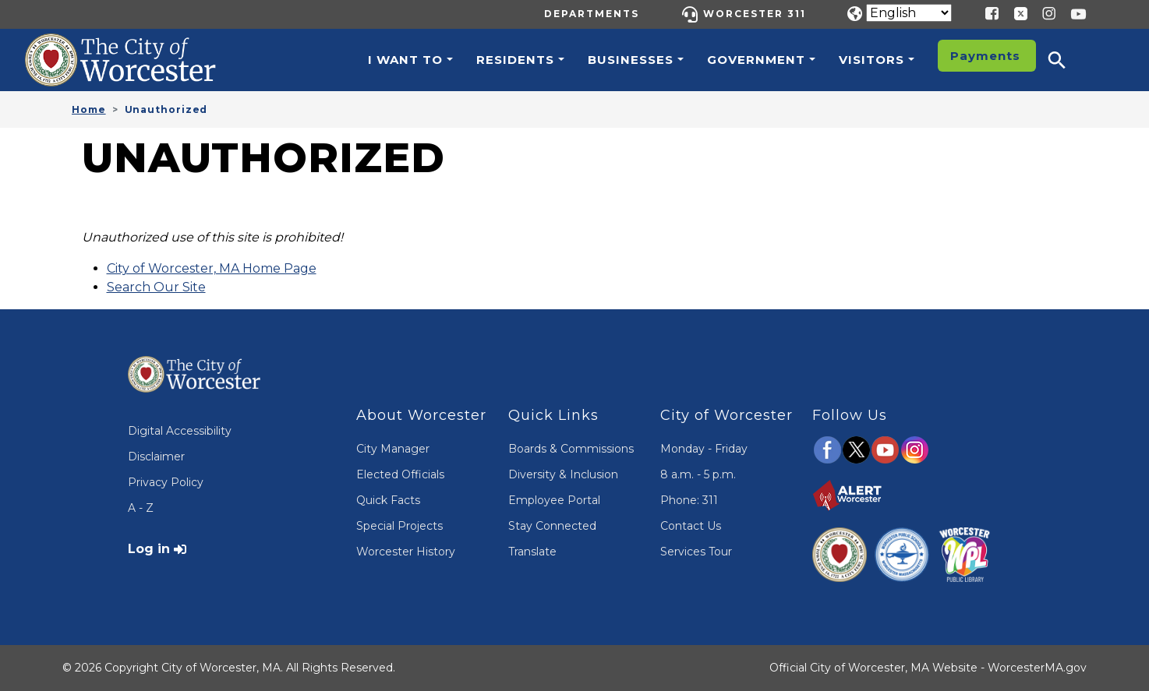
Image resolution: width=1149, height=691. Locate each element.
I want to (405, 59)
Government (756, 59)
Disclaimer (156, 457)
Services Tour (696, 552)
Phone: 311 (689, 500)
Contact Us (690, 526)
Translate (532, 552)
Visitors (871, 59)
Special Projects (399, 526)
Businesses (630, 59)
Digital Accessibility (180, 431)
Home (89, 109)
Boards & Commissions (571, 449)
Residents (515, 59)
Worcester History (405, 552)
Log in (149, 548)
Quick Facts (388, 500)
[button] (1067, 60)
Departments (591, 13)
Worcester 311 (754, 13)
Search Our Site (156, 287)
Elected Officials (400, 474)
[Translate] (909, 13)
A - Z (141, 508)
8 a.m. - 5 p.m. (698, 474)
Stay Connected (552, 526)
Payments (985, 55)
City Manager (393, 449)
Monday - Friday (704, 449)
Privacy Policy (165, 482)
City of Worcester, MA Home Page (211, 268)
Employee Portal (554, 500)
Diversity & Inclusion (563, 474)
